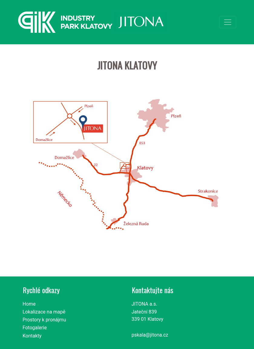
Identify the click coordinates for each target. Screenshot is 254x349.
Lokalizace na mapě (44, 312)
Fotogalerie (35, 327)
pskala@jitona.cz (150, 335)
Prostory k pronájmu (44, 320)
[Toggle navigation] (227, 22)
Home (29, 304)
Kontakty (32, 336)
